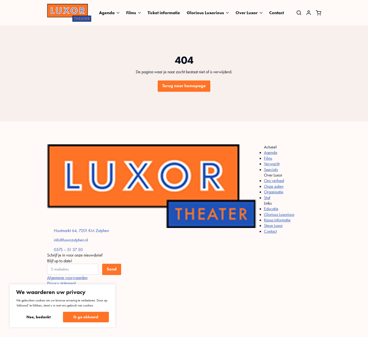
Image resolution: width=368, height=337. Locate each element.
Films (131, 12)
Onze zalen (273, 186)
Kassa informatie (277, 220)
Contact (276, 12)
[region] (62, 305)
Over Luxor (247, 12)
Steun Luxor (273, 225)
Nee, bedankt (38, 317)
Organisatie (273, 192)
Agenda (107, 12)
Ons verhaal (274, 180)
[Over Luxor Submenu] (262, 13)
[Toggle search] (299, 12)
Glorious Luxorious (205, 12)
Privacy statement (61, 283)
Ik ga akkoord (85, 317)
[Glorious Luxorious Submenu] (229, 13)
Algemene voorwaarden (67, 277)
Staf (267, 197)
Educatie (271, 208)
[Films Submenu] (141, 13)
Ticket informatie (164, 12)
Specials (271, 169)
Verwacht (272, 163)
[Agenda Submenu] (119, 13)
